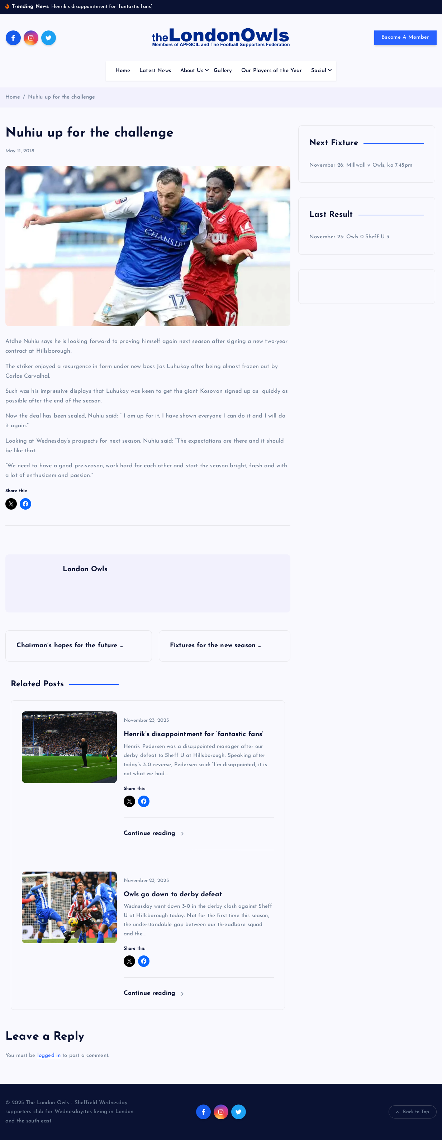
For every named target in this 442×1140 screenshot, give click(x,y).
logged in (49, 1055)
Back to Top (412, 1112)
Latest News (155, 70)
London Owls (85, 569)
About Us (191, 70)
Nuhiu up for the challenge (61, 97)
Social (318, 70)
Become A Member (405, 37)
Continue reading (154, 833)
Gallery (223, 70)
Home (122, 70)
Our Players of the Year (271, 70)
